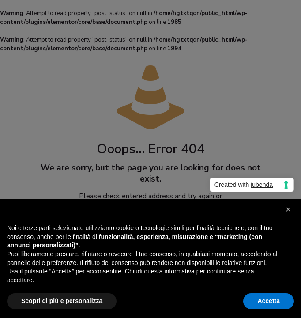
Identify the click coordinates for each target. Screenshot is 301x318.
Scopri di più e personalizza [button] (61, 300)
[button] (289, 213)
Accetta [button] (268, 300)
